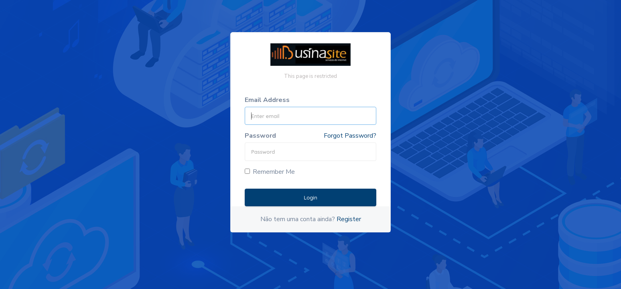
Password (260, 135)
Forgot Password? (350, 135)
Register (349, 219)
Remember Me (270, 171)
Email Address (267, 100)
